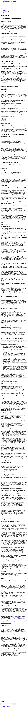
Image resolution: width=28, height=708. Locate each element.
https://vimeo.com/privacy (19, 618)
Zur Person (5, 12)
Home (4, 10)
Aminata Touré (4, 6)
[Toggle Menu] (1, 8)
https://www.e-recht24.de (9, 657)
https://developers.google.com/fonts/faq (9, 653)
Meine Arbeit (6, 11)
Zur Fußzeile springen (7, 3)
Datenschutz (3, 706)
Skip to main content (7, 2)
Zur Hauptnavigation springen (9, 1)
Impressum (8, 706)
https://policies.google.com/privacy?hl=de (9, 575)
